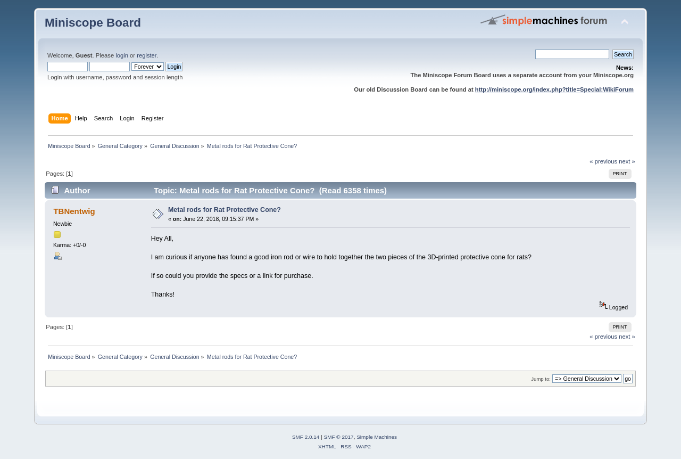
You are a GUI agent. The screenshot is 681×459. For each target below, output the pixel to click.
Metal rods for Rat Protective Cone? (224, 210)
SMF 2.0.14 (306, 437)
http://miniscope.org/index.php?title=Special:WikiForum (554, 89)
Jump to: (541, 379)
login (121, 55)
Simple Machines (376, 437)
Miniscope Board (93, 22)
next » (627, 161)
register (146, 55)
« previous (603, 161)
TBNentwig (74, 211)
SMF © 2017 (339, 437)
